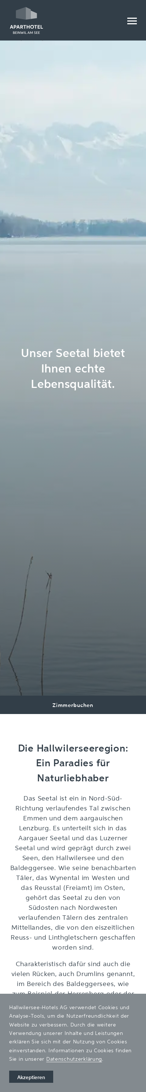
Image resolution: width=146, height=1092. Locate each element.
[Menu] (131, 20)
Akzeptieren (31, 1077)
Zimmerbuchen (73, 705)
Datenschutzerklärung (74, 1059)
